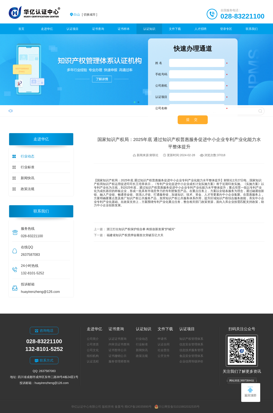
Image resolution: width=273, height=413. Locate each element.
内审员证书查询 (119, 344)
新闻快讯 (27, 178)
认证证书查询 (117, 338)
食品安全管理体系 (191, 356)
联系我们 (252, 29)
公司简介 (93, 338)
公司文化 (93, 350)
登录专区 (226, 29)
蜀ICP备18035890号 (138, 406)
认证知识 (149, 29)
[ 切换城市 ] (85, 14)
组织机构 (93, 356)
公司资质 (93, 344)
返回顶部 (250, 392)
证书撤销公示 (117, 356)
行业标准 (27, 167)
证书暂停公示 (117, 350)
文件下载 (175, 29)
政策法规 (27, 189)
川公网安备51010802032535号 (177, 406)
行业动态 (27, 156)
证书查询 (98, 29)
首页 (21, 29)
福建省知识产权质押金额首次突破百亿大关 (135, 235)
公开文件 (164, 356)
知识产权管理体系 (191, 338)
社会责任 (164, 350)
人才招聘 (200, 29)
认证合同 (164, 344)
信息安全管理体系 (191, 344)
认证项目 (72, 29)
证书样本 (124, 29)
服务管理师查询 (119, 361)
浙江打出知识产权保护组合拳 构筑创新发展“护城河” (141, 229)
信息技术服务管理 (191, 350)
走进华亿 (47, 29)
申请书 (162, 338)
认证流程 (93, 361)
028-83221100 (242, 16)
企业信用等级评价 (191, 361)
